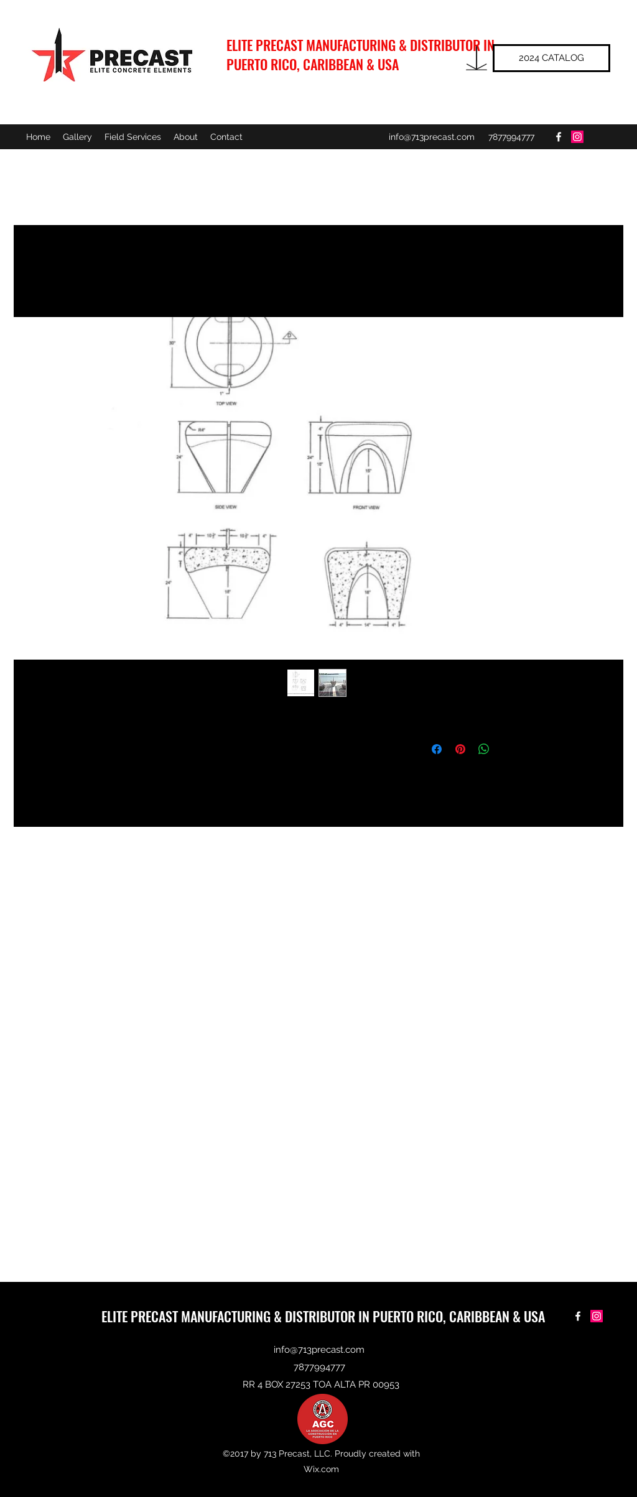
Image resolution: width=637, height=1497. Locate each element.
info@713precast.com (432, 137)
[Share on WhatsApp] (484, 749)
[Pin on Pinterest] (460, 749)
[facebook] (558, 137)
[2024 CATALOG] (551, 58)
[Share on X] (507, 749)
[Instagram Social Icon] (577, 137)
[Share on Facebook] (436, 749)
